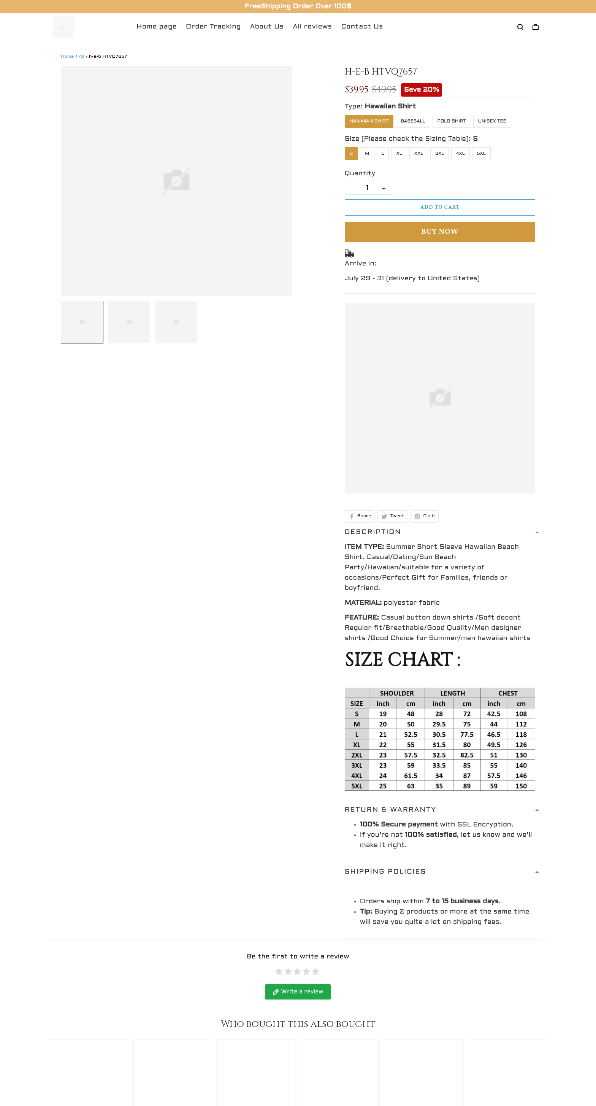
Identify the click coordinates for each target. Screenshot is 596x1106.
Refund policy (327, 985)
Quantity (360, 173)
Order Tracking (213, 27)
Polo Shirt (451, 121)
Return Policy (199, 999)
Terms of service (333, 1027)
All (81, 56)
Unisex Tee (492, 121)
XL (399, 153)
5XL (481, 153)
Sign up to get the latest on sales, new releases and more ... (488, 990)
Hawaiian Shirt (390, 106)
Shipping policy (330, 1013)
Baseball (413, 121)
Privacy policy (328, 999)
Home (67, 56)
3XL (439, 153)
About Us (267, 27)
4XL (460, 153)
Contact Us (362, 27)
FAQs (185, 1013)
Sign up (529, 1011)
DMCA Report (384, 1072)
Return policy (327, 1041)
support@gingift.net (83, 1015)
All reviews (312, 27)
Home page (156, 27)
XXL (418, 153)
